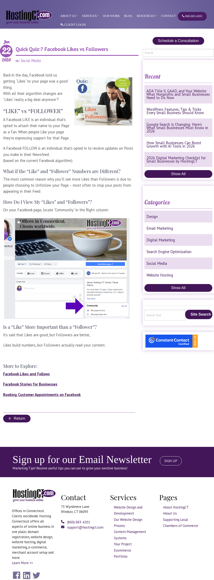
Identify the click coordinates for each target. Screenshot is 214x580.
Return (17, 418)
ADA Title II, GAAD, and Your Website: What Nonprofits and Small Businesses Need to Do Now (178, 94)
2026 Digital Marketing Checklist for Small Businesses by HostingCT (176, 159)
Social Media (156, 263)
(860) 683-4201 (75, 522)
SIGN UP (170, 461)
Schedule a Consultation (178, 41)
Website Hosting (159, 275)
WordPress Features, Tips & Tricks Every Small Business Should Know (175, 111)
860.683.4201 (192, 16)
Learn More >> (22, 563)
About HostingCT (176, 507)
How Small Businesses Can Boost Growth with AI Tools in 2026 (173, 144)
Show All (178, 174)
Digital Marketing (160, 239)
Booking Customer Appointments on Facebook (42, 394)
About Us (68, 16)
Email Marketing (159, 228)
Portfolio (120, 556)
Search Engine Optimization (168, 251)
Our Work (111, 16)
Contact (168, 16)
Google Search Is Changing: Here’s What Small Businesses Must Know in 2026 (177, 128)
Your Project (123, 544)
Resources (146, 16)
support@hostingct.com (82, 527)
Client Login (73, 24)
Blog (128, 16)
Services (89, 16)
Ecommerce (122, 550)
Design (152, 216)
